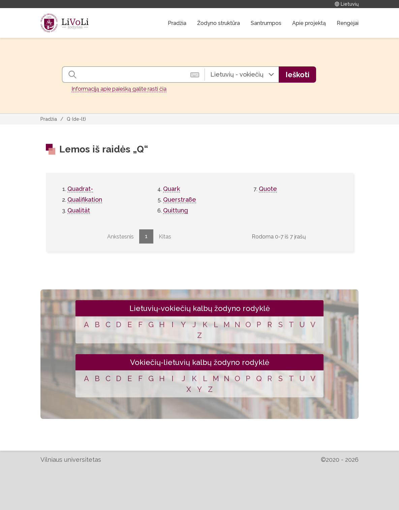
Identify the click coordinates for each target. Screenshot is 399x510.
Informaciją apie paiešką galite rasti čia (118, 89)
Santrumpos (266, 23)
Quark (171, 188)
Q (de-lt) (76, 119)
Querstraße (179, 199)
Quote (268, 188)
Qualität (78, 210)
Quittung (175, 210)
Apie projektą (309, 23)
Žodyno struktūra (218, 23)
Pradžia (177, 23)
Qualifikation (84, 199)
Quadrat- (80, 188)
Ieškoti (297, 74)
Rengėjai (348, 23)
